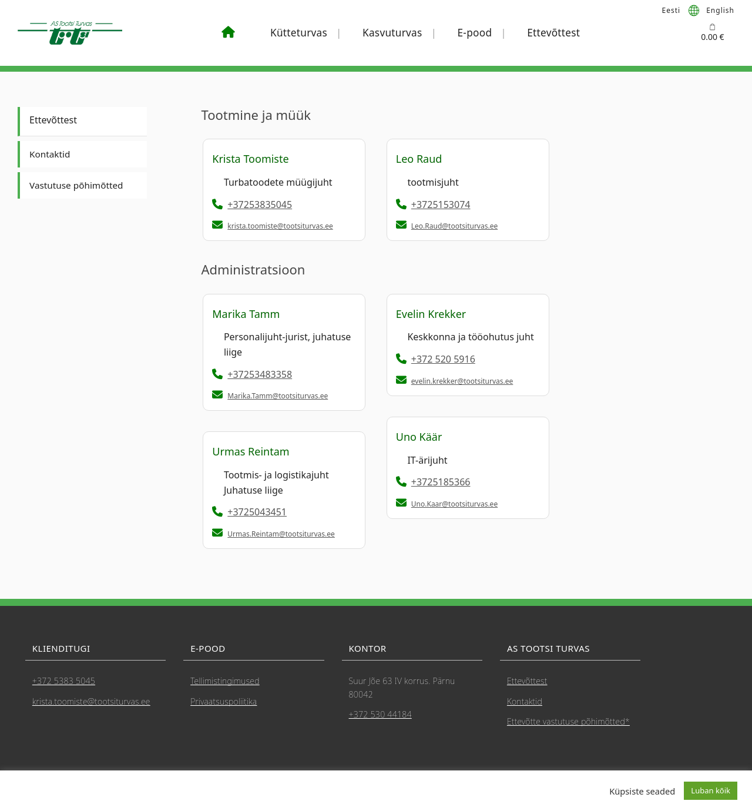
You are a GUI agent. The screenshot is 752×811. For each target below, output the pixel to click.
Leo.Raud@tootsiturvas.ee (454, 226)
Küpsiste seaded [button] (642, 791)
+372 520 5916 (435, 359)
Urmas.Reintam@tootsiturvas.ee (281, 534)
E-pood (475, 32)
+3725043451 (249, 511)
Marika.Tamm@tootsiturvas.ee (277, 396)
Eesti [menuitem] (671, 10)
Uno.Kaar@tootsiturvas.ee (454, 504)
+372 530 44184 (380, 714)
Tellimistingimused (225, 680)
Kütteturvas (298, 32)
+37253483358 (252, 374)
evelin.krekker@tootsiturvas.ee (462, 381)
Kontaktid (50, 154)
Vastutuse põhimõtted (78, 185)
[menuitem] (671, 10)
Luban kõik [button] (710, 790)
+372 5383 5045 (63, 680)
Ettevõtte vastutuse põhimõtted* (568, 721)
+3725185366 (433, 481)
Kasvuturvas (392, 32)
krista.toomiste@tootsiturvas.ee (280, 226)
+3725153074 (433, 204)
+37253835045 (252, 204)
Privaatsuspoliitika (223, 701)
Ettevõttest (553, 32)
